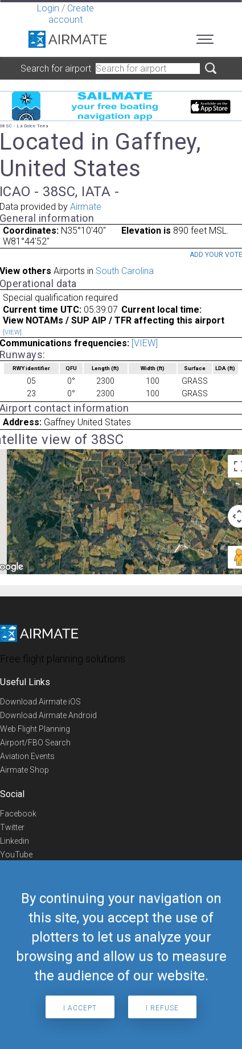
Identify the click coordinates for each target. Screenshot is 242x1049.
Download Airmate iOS (40, 701)
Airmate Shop (24, 769)
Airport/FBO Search (35, 742)
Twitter (12, 827)
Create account (71, 14)
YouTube (16, 854)
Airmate (85, 206)
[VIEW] (12, 332)
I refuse (162, 1008)
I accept (80, 1008)
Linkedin (14, 840)
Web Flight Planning (35, 728)
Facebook (18, 813)
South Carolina (125, 271)
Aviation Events (27, 756)
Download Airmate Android (48, 715)
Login (48, 8)
